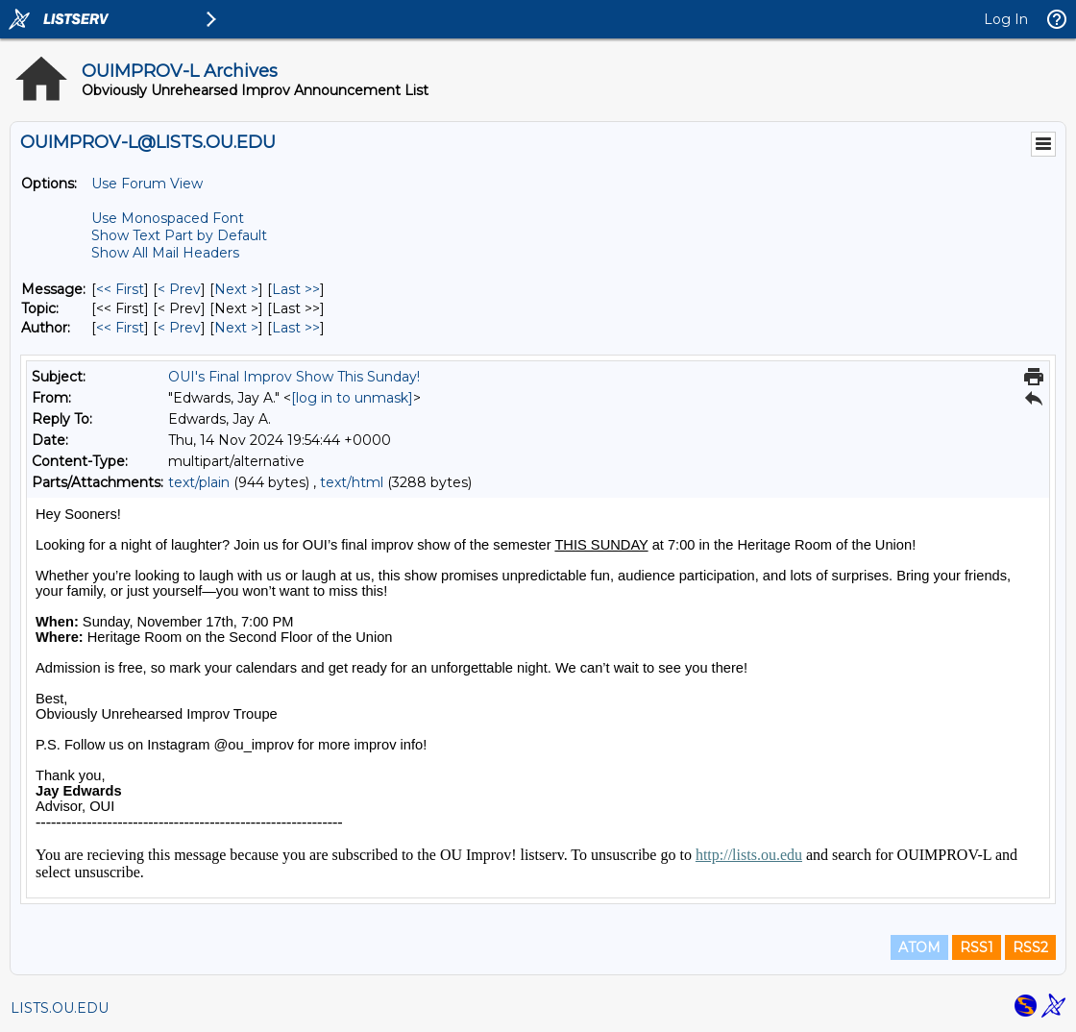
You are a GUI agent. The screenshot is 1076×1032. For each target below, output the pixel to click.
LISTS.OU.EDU (60, 1008)
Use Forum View (147, 183)
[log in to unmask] (352, 397)
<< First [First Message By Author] (120, 327)
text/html (351, 482)
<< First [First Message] (120, 289)
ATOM (919, 947)
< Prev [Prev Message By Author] (179, 327)
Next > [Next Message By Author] (236, 327)
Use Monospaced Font (167, 218)
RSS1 (976, 947)
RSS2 (1030, 947)
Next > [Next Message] (236, 289)
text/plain (199, 482)
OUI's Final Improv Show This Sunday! (294, 376)
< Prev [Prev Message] (179, 289)
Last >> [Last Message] (296, 289)
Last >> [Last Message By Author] (296, 327)
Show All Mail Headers (165, 252)
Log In (1006, 19)
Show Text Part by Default (179, 235)
